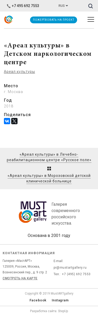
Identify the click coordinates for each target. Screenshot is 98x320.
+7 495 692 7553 (23, 6)
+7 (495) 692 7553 (76, 274)
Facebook (38, 300)
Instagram (60, 300)
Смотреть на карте (20, 278)
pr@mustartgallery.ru (70, 267)
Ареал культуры (19, 71)
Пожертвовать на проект (53, 19)
